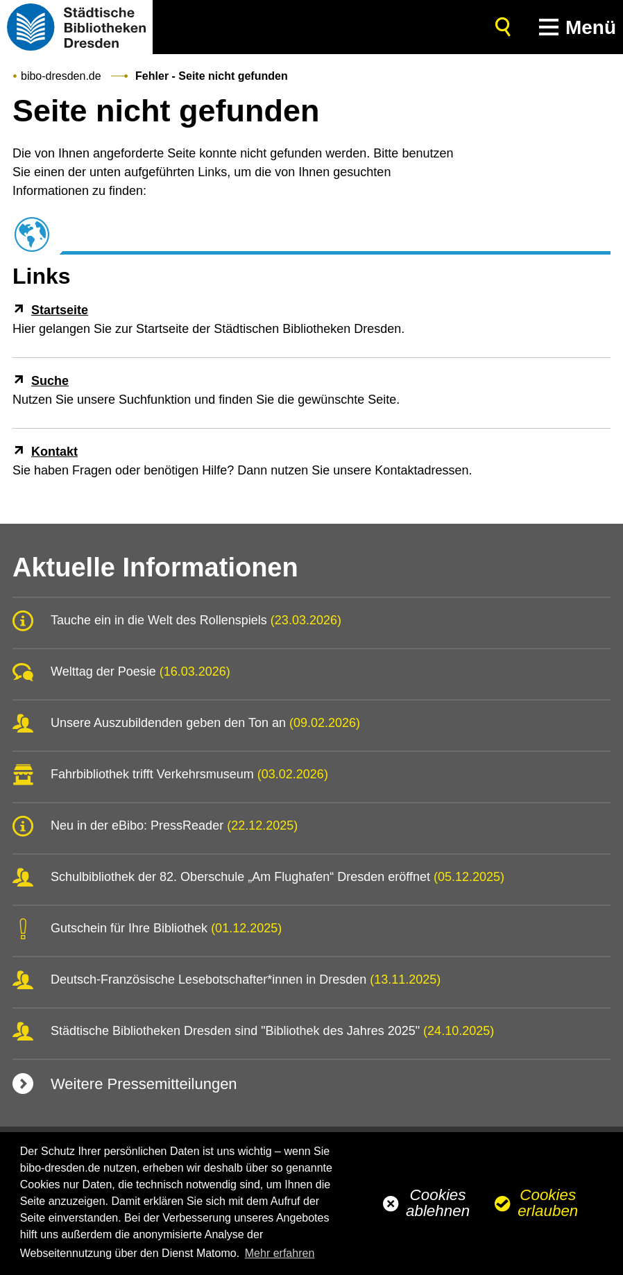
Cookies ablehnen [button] (438, 1202)
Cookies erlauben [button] (548, 1202)
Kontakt (54, 452)
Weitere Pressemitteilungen (144, 1084)
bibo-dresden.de (61, 76)
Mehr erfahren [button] (280, 1253)
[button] (574, 27)
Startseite (59, 310)
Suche (50, 381)
